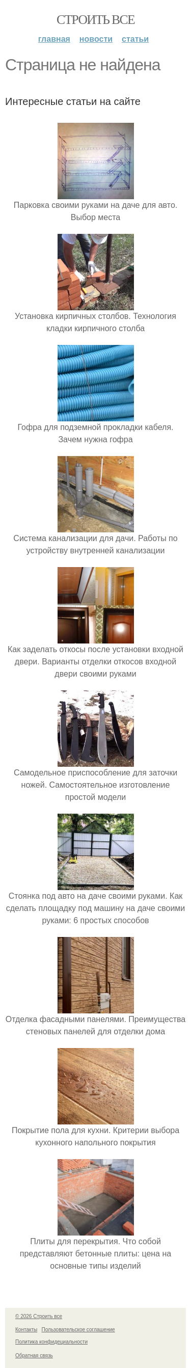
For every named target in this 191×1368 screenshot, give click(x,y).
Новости (96, 39)
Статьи (135, 39)
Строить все (95, 19)
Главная (54, 39)
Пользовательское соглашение (78, 1329)
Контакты (26, 1329)
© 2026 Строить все (38, 1316)
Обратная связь (34, 1355)
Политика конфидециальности (51, 1342)
